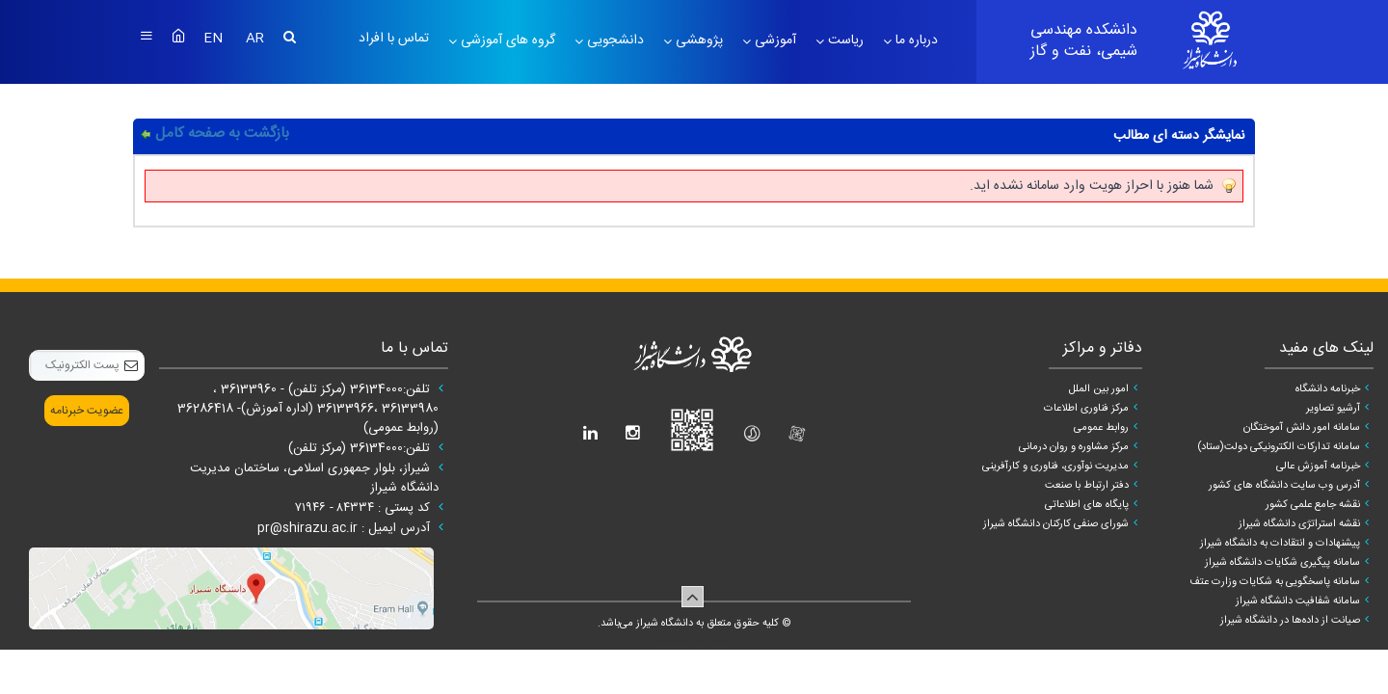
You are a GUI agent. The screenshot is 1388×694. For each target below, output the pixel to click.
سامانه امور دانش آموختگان (1301, 428)
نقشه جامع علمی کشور (1313, 505)
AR (255, 38)
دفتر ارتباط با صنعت (1087, 485)
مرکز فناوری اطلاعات (1086, 408)
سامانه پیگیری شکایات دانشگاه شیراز (1282, 563)
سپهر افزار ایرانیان (669, 640)
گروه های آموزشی (506, 40)
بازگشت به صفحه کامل (222, 133)
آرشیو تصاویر (1333, 408)
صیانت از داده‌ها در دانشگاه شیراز (1290, 620)
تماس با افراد (394, 38)
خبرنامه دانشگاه (1327, 389)
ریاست (844, 40)
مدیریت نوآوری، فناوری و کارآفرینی (1055, 466)
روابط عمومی (1101, 428)
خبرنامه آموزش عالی (1318, 466)
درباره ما (915, 40)
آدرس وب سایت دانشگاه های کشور (1284, 485)
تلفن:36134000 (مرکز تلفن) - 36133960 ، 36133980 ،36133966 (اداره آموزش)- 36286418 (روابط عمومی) (308, 409)
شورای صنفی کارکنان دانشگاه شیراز (1056, 524)
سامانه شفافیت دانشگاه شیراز (1298, 601)
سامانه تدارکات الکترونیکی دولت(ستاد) (1278, 447)
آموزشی (773, 40)
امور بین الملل (1099, 389)
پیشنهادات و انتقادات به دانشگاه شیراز (1280, 543)
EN (215, 38)
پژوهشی (697, 40)
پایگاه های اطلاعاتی (1087, 505)
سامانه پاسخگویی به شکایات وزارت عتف (1274, 582)
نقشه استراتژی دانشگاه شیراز (1299, 524)
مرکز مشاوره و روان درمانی (1074, 447)
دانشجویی (613, 40)
